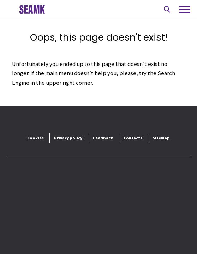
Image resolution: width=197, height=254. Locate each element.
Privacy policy (68, 137)
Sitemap (161, 137)
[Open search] (167, 10)
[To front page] (32, 9)
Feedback (103, 137)
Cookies (35, 137)
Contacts (133, 137)
